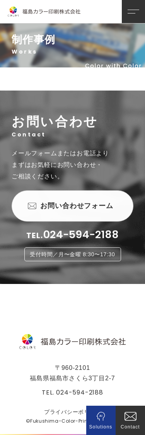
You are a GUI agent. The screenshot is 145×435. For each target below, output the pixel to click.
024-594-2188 (81, 235)
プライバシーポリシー (72, 412)
